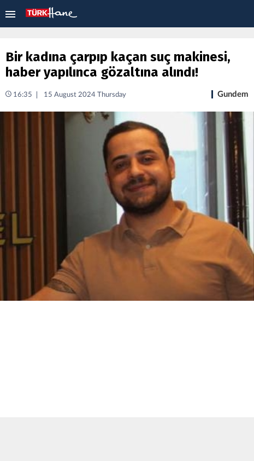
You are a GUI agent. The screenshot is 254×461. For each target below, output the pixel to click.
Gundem (233, 94)
